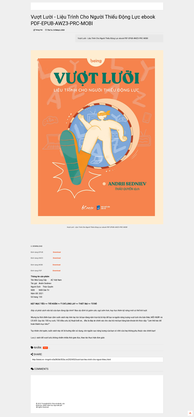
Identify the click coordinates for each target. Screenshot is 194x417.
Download (57, 252)
